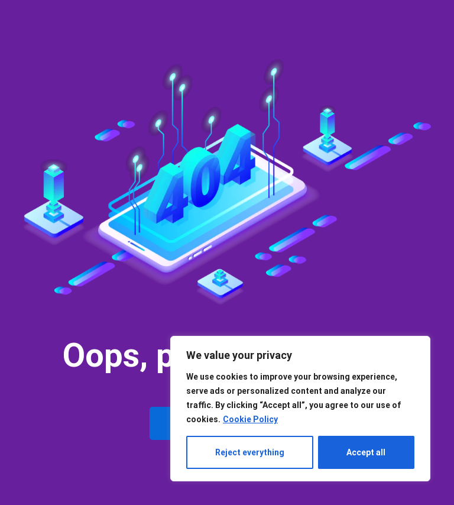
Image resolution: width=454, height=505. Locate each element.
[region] (300, 408)
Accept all (365, 452)
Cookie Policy (250, 419)
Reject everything (249, 452)
